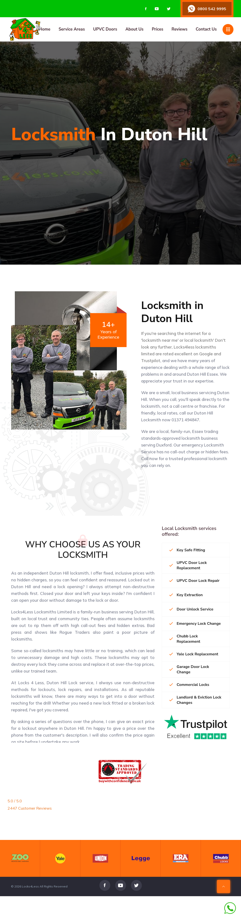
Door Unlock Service (191, 609)
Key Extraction (186, 595)
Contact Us (206, 29)
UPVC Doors (105, 29)
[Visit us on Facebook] (145, 8)
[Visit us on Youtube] (157, 8)
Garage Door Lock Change (189, 669)
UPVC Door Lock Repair (194, 580)
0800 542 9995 (212, 8)
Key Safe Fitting (187, 550)
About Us (134, 29)
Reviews (180, 29)
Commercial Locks (189, 684)
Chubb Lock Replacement (184, 639)
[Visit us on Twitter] (169, 8)
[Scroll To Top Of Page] (223, 899)
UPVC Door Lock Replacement (188, 565)
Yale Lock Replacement (193, 654)
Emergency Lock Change (195, 623)
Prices (157, 29)
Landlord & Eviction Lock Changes (195, 700)
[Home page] (49, 29)
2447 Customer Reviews (30, 808)
